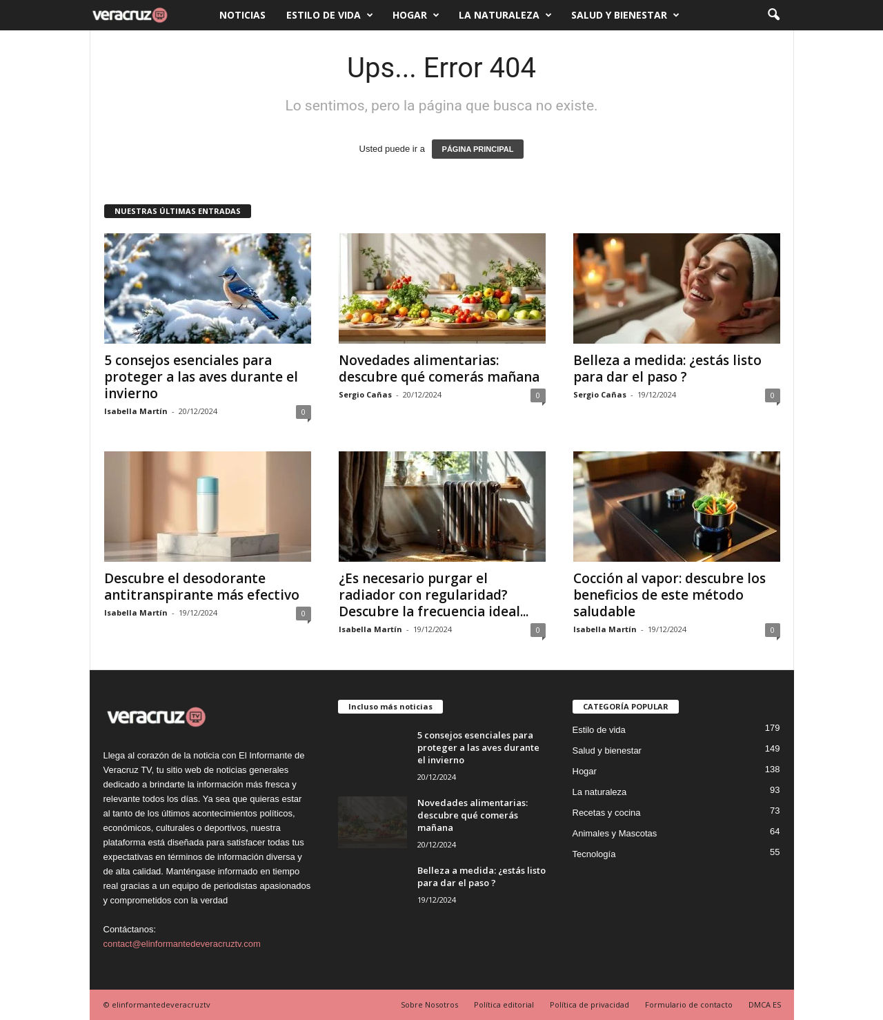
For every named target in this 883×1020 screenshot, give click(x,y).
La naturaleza (505, 15)
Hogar (416, 15)
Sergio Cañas (365, 394)
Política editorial (504, 1004)
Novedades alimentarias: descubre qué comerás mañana (439, 368)
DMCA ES (764, 1004)
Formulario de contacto (689, 1004)
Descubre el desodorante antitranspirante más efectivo (201, 586)
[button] (773, 15)
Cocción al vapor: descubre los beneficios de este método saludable (669, 594)
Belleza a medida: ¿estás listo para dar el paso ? (667, 368)
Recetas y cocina (607, 812)
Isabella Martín (136, 411)
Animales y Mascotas (615, 833)
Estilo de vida (329, 15)
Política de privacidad (589, 1004)
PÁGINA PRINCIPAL (478, 149)
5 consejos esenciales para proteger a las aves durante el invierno (201, 376)
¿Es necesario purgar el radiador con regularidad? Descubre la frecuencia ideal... (433, 594)
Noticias (242, 14)
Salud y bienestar (625, 15)
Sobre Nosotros (429, 1004)
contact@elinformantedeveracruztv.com (182, 944)
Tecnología (594, 854)
